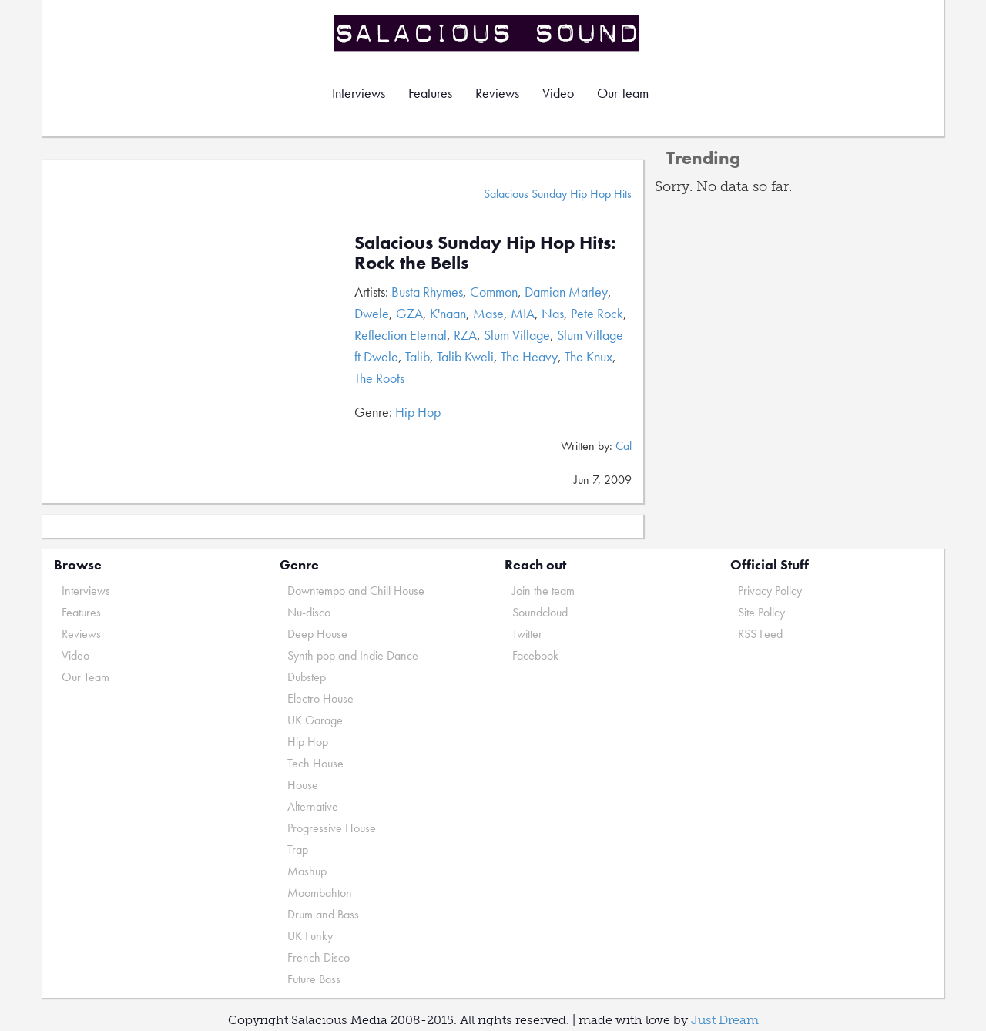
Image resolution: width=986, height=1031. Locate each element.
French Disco (318, 957)
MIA (523, 313)
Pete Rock (597, 313)
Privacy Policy (770, 591)
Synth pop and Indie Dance (352, 655)
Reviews (497, 93)
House (302, 785)
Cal (623, 446)
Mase (488, 313)
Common (494, 292)
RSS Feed (760, 634)
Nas (553, 313)
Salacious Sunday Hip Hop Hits (558, 194)
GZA (409, 313)
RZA (465, 335)
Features (430, 93)
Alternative (312, 806)
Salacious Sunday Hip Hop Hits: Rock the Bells (485, 252)
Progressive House (331, 828)
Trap (297, 849)
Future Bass (313, 979)
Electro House (320, 698)
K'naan (448, 313)
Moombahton (319, 893)
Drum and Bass (323, 914)
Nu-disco (308, 612)
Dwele (371, 313)
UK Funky (310, 936)
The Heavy (529, 356)
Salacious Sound (488, 33)
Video (558, 93)
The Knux (588, 356)
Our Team (623, 93)
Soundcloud (540, 612)
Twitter (527, 634)
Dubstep (306, 677)
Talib (417, 356)
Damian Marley (566, 292)
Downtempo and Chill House (355, 591)
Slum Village (517, 335)
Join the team (543, 591)
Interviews (358, 93)
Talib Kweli (465, 356)
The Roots (379, 378)
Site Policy (761, 612)
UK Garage (315, 720)
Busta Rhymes (427, 292)
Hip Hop (418, 412)
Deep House (317, 634)
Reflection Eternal (400, 335)
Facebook (535, 655)
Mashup (307, 871)
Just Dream (725, 1020)
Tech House (315, 763)
